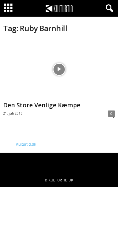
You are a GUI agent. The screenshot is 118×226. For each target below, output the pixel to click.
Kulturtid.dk (26, 144)
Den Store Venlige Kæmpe (41, 105)
